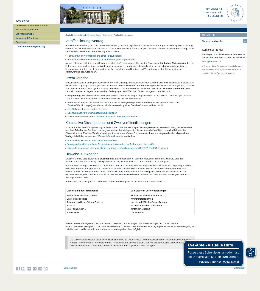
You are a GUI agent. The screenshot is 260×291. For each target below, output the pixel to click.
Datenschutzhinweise (226, 73)
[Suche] (245, 41)
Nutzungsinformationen (27, 29)
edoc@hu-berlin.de (211, 61)
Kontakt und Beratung (27, 38)
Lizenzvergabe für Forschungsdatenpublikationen (92, 113)
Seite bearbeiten (70, 268)
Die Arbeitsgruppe (25, 34)
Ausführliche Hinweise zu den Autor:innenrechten (92, 140)
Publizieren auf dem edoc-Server (32, 25)
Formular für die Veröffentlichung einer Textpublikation (95, 55)
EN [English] (208, 34)
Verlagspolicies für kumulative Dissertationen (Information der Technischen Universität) (111, 144)
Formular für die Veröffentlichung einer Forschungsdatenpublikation (101, 59)
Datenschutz (239, 268)
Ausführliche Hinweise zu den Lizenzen (87, 109)
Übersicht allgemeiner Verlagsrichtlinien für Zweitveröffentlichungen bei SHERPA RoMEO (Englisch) (118, 148)
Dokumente (21, 42)
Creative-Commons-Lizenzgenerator (112, 116)
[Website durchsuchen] (223, 41)
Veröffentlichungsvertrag (31, 46)
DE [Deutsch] (204, 34)
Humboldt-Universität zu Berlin (77, 35)
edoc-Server (22, 20)
